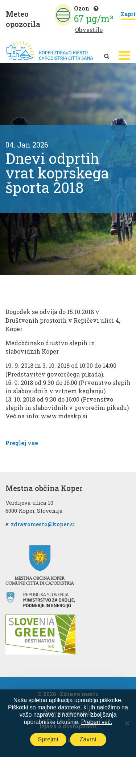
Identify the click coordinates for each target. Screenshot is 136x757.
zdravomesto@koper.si (43, 524)
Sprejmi (48, 739)
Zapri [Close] (128, 14)
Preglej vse (21, 443)
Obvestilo (89, 29)
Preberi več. (96, 722)
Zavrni (88, 739)
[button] (124, 55)
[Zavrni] (127, 723)
